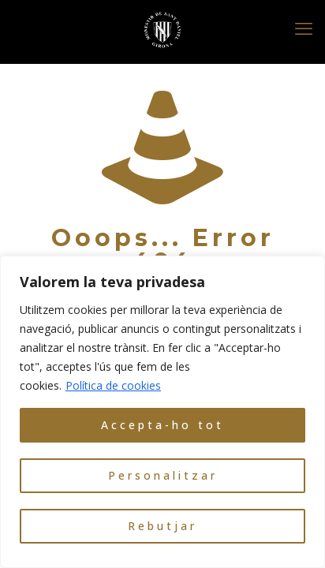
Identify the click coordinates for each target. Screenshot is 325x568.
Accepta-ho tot (162, 424)
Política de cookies (113, 385)
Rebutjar (162, 525)
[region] (162, 412)
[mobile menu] (303, 27)
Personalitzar (163, 475)
